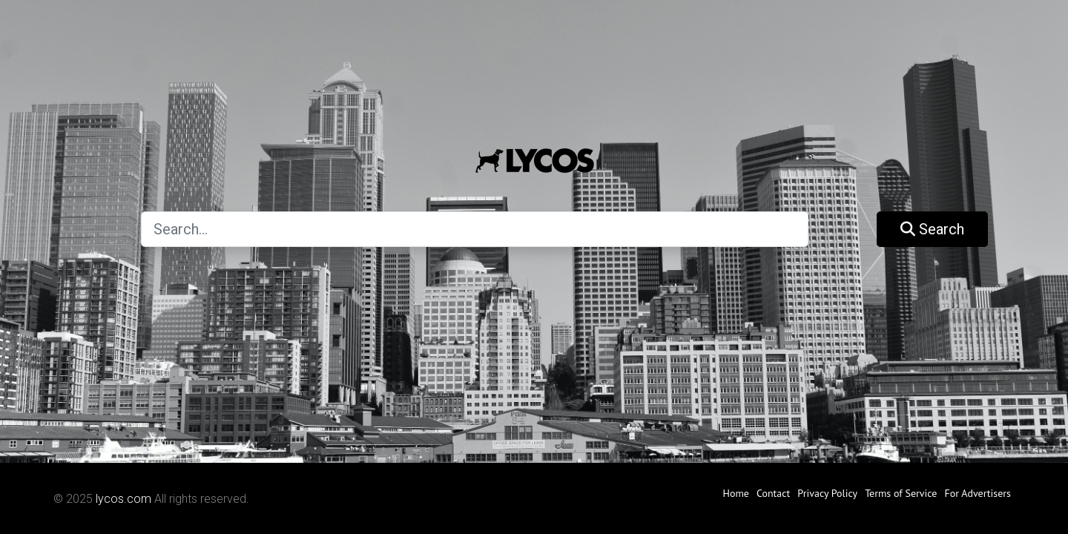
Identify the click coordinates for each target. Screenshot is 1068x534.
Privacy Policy (827, 493)
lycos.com (123, 499)
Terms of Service (901, 493)
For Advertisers (977, 493)
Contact (773, 493)
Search (932, 229)
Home (736, 493)
